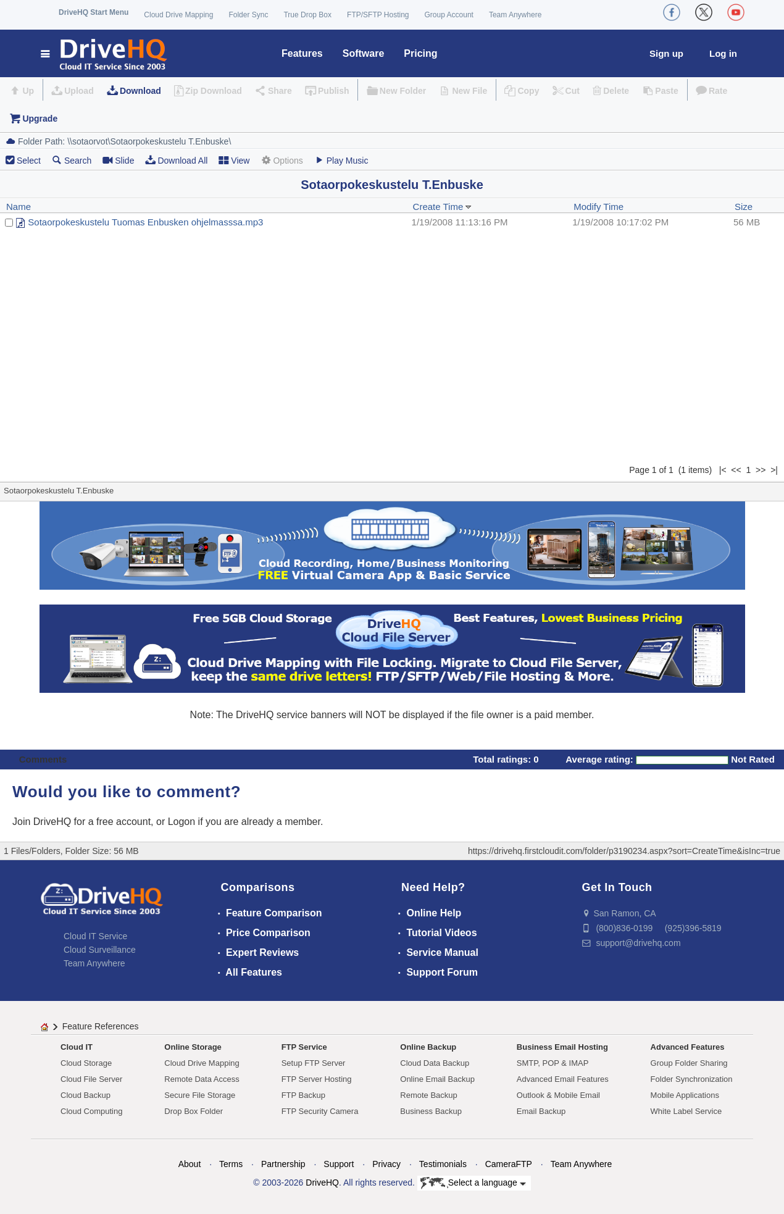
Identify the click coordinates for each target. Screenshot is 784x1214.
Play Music (341, 160)
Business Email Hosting (562, 1047)
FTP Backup (303, 1095)
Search (71, 160)
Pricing (420, 53)
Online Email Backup (437, 1079)
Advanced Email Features (563, 1079)
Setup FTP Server (313, 1063)
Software (364, 53)
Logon (182, 821)
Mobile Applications (685, 1095)
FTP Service (304, 1047)
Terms (231, 1164)
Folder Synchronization (692, 1079)
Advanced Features (688, 1047)
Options (281, 160)
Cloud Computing (91, 1111)
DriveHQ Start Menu (93, 12)
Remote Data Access (201, 1079)
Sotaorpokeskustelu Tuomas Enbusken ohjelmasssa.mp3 (145, 222)
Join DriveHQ (43, 821)
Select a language (473, 1183)
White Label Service (686, 1111)
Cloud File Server (91, 1079)
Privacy (386, 1164)
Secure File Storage (199, 1095)
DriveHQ (322, 1182)
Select (29, 160)
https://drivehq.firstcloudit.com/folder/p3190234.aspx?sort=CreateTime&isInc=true (624, 851)
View (234, 160)
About (189, 1164)
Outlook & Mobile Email (558, 1095)
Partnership (283, 1164)
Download (140, 91)
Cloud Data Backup (434, 1063)
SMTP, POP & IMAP (553, 1063)
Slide (118, 160)
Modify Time (598, 206)
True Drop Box (307, 14)
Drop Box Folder (193, 1111)
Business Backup (431, 1111)
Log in (723, 53)
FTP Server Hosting (316, 1079)
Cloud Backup (85, 1095)
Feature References (100, 1026)
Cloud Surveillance (100, 950)
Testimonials (443, 1164)
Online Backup (428, 1047)
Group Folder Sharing (689, 1063)
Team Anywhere (515, 14)
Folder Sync (248, 14)
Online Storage (192, 1047)
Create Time (442, 206)
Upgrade (39, 118)
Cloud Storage (86, 1063)
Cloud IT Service (95, 936)
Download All (176, 160)
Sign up (666, 53)
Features (302, 53)
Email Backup (541, 1111)
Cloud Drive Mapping (178, 14)
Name (18, 206)
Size (744, 206)
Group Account (449, 14)
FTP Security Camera (320, 1111)
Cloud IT (76, 1047)
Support (338, 1164)
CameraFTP (508, 1164)
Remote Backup (428, 1095)
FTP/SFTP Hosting (378, 14)
